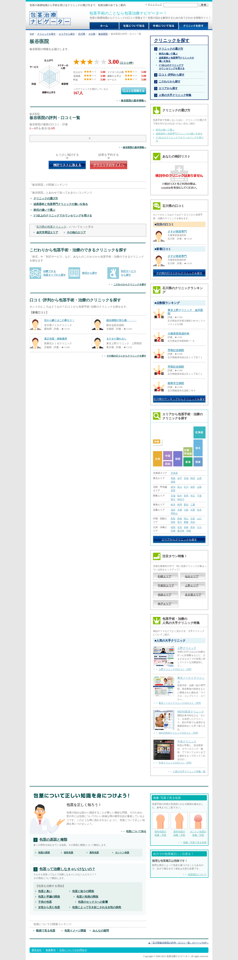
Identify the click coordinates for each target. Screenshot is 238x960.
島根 (179, 518)
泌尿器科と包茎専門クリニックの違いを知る (60, 204)
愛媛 (186, 522)
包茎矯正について (197, 874)
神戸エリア (164, 603)
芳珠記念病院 (176, 350)
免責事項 (51, 950)
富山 (179, 487)
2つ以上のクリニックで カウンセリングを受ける (172, 67)
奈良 (199, 510)
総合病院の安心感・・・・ (121, 320)
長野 (173, 490)
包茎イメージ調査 (75, 930)
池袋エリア (164, 594)
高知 (192, 522)
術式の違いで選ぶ (44, 209)
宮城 (186, 478)
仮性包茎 (68, 852)
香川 (179, 522)
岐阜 (173, 504)
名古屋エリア (193, 594)
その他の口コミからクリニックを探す (126, 356)
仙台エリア (192, 576)
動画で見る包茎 (45, 930)
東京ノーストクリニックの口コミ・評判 (180, 703)
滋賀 (173, 510)
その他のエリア (76, 232)
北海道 (174, 473)
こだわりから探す (169, 81)
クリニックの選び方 (45, 198)
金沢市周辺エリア (47, 232)
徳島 (173, 522)
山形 (199, 478)
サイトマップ (155, 4)
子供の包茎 (45, 901)
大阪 (186, 510)
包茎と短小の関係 (83, 891)
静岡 (179, 504)
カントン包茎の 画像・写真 (198, 824)
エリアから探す (67, 34)
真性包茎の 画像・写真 (179, 824)
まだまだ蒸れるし (116, 338)
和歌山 (174, 513)
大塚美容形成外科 (178, 333)
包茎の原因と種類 (53, 840)
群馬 (186, 495)
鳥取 (173, 518)
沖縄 (188, 530)
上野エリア (192, 585)
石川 (186, 487)
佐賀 (179, 527)
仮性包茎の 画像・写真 (160, 824)
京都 (179, 510)
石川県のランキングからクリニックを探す (179, 399)
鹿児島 (180, 530)
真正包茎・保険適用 (55, 338)
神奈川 (180, 499)
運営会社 (37, 950)
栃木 (179, 495)
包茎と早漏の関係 (49, 896)
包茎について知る (136, 831)
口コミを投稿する (133, 90)
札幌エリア (164, 576)
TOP (32, 34)
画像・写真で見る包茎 (194, 842)
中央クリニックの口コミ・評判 (175, 762)
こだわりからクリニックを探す (130, 284)
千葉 (199, 495)
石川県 (81, 34)
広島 (192, 518)
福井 (192, 487)
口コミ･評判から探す (172, 74)
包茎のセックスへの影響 (93, 901)
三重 (192, 504)
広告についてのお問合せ (73, 950)
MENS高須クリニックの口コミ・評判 (178, 733)
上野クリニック (186, 648)
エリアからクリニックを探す (179, 539)
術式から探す (89, 273)
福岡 (173, 527)
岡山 (186, 518)
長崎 (186, 527)
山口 (199, 518)
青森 (173, 478)
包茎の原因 (44, 852)
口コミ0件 (126, 62)
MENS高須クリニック (190, 711)
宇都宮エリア (166, 585)
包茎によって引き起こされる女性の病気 (96, 907)
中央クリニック (186, 741)
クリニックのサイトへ (108, 165)
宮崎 (173, 530)
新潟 (173, 487)
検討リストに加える (67, 165)
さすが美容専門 (177, 231)
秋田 (192, 478)
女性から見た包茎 (49, 907)
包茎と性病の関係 (87, 896)
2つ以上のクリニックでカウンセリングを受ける (62, 215)
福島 (173, 481)
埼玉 (192, 495)
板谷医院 (103, 34)
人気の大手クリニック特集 (175, 95)
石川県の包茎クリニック (51, 226)
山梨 (199, 487)
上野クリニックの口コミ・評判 (175, 669)
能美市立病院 (176, 383)
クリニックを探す (46, 34)
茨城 (173, 495)
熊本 (192, 527)
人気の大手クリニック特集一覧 (189, 771)
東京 (173, 499)
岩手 (179, 478)
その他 (91, 34)
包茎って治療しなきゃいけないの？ (67, 869)
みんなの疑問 (101, 930)
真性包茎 (94, 852)
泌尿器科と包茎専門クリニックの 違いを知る (176, 59)
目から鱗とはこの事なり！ (59, 320)
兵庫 (192, 510)
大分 (199, 527)
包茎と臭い (45, 891)
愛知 (186, 504)
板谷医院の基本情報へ (133, 100)
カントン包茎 (122, 852)
